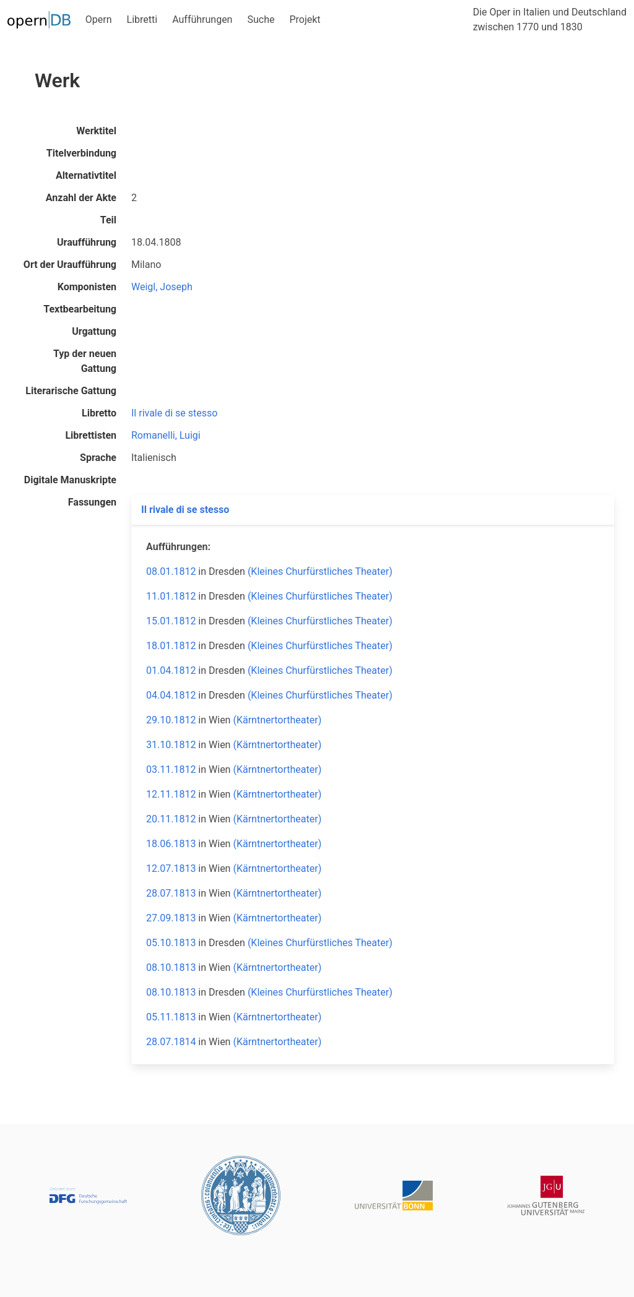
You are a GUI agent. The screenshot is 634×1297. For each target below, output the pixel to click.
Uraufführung (86, 242)
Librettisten (90, 435)
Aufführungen (202, 19)
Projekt (304, 19)
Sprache (98, 457)
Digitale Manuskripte (70, 480)
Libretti (142, 19)
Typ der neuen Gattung (84, 361)
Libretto (99, 413)
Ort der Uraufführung (70, 264)
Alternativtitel (86, 175)
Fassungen (92, 502)
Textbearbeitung (79, 309)
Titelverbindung (81, 153)
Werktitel (96, 131)
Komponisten (87, 287)
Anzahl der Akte (81, 198)
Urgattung (94, 331)
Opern (98, 19)
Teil (108, 220)
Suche (260, 19)
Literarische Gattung (70, 391)
